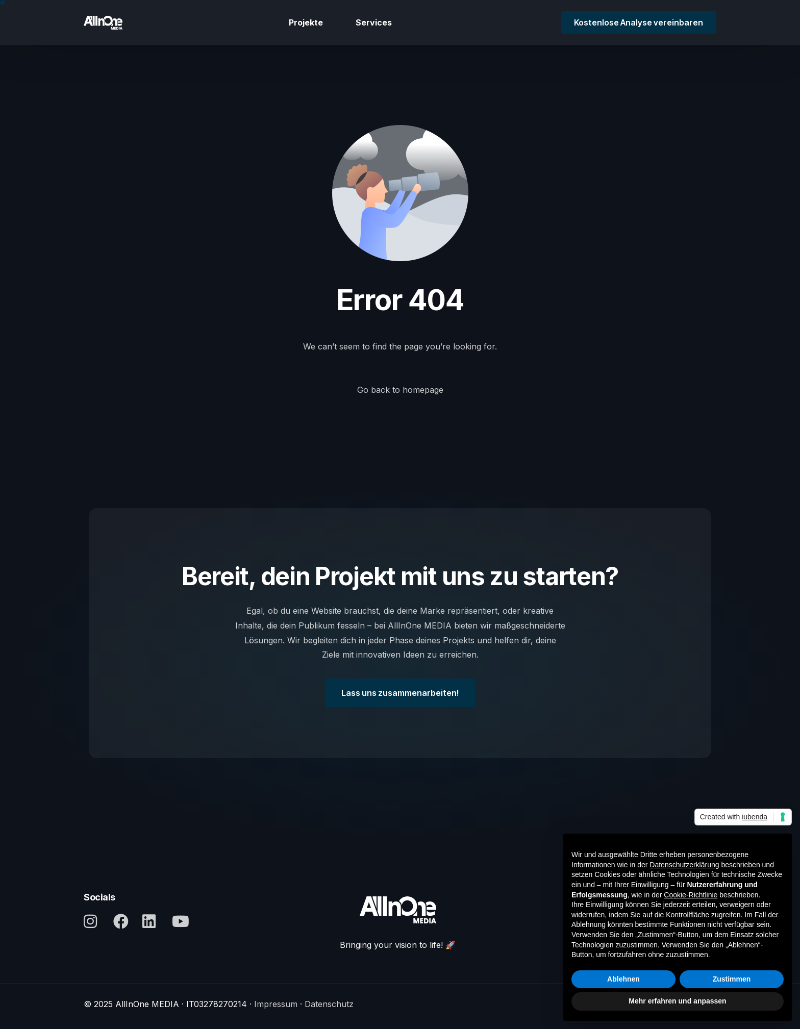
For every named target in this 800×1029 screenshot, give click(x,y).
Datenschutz (329, 1004)
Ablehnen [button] (623, 979)
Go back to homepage (400, 390)
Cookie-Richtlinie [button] (690, 895)
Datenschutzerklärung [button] (684, 865)
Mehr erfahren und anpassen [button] (677, 1001)
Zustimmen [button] (732, 979)
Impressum (275, 1004)
